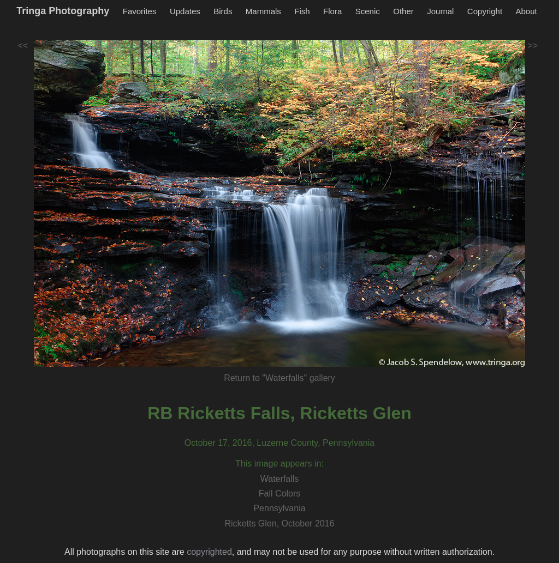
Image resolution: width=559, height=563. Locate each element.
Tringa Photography (62, 10)
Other (403, 11)
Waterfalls (279, 478)
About (526, 11)
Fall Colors (279, 493)
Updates (185, 11)
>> (533, 45)
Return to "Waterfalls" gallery (279, 378)
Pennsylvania (279, 508)
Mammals (263, 11)
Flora (332, 11)
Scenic (367, 11)
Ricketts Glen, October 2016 (280, 523)
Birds (222, 11)
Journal (440, 11)
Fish (302, 11)
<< (23, 45)
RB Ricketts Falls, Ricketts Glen (279, 413)
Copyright (484, 11)
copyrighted (209, 551)
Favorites (140, 11)
